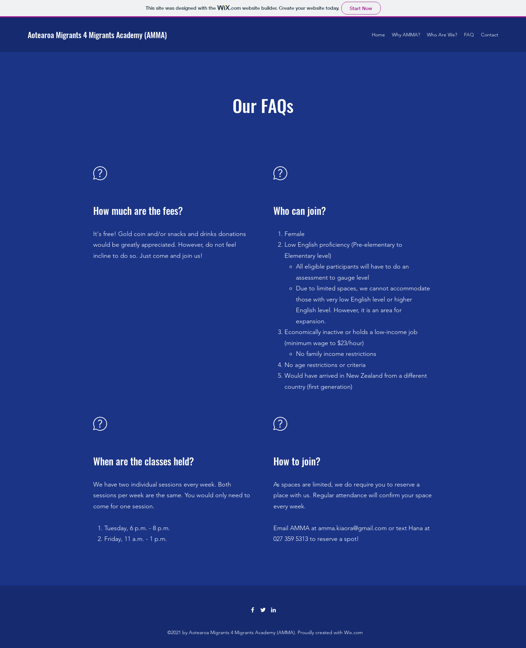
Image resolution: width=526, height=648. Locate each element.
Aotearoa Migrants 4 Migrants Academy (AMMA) (97, 34)
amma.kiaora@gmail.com (352, 528)
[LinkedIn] (273, 609)
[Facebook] (252, 609)
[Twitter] (263, 609)
